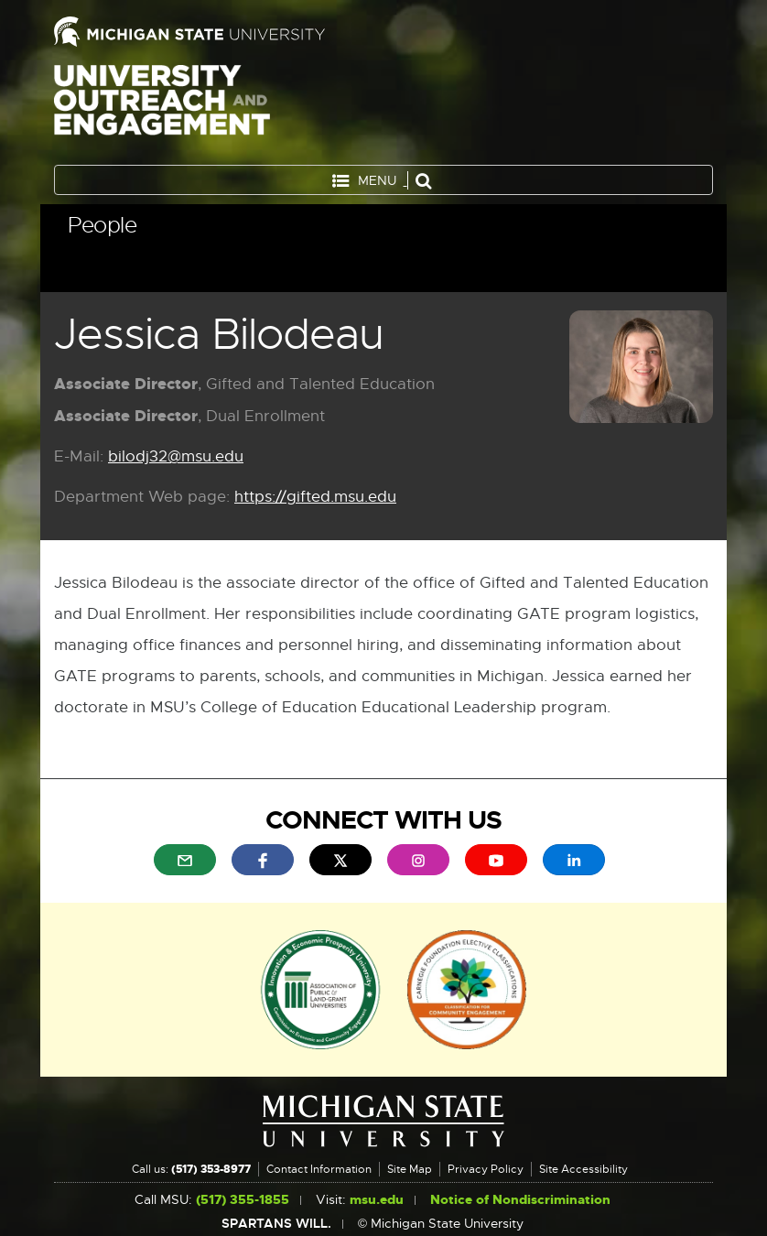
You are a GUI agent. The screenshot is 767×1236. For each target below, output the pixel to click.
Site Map (409, 1169)
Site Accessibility (583, 1169)
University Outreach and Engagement (162, 110)
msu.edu (377, 1200)
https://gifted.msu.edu (315, 497)
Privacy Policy (486, 1169)
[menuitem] (185, 859)
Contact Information (319, 1169)
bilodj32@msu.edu (175, 457)
